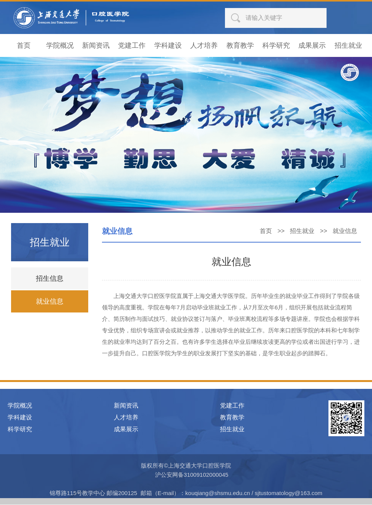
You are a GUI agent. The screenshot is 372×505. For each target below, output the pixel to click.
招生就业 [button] (348, 46)
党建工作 (232, 406)
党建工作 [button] (132, 46)
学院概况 (20, 406)
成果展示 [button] (312, 46)
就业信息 (49, 302)
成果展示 (126, 429)
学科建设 (20, 417)
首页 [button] (24, 46)
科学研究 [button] (276, 46)
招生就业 (302, 231)
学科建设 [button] (168, 46)
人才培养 (126, 417)
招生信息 (49, 279)
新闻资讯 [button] (96, 46)
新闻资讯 (126, 406)
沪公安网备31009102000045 (191, 475)
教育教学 (232, 417)
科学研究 (20, 429)
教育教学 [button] (240, 46)
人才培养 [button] (204, 46)
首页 (266, 231)
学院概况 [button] (60, 46)
